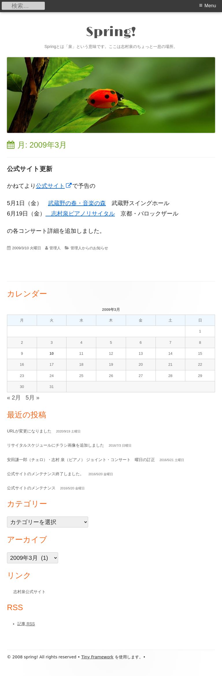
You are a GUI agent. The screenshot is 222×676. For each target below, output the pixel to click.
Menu (210, 5)
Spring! (111, 32)
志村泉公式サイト (29, 591)
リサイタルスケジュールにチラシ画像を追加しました (55, 445)
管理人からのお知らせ (89, 248)
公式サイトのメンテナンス (31, 488)
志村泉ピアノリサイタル (80, 213)
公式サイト (54, 186)
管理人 (55, 248)
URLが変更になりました (29, 431)
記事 (26, 623)
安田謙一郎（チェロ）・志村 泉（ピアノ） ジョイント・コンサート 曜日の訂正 (81, 459)
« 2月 (14, 397)
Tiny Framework (97, 657)
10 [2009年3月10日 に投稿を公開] (51, 353)
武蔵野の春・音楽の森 (77, 203)
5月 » (33, 397)
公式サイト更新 (29, 168)
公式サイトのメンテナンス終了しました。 (45, 473)
